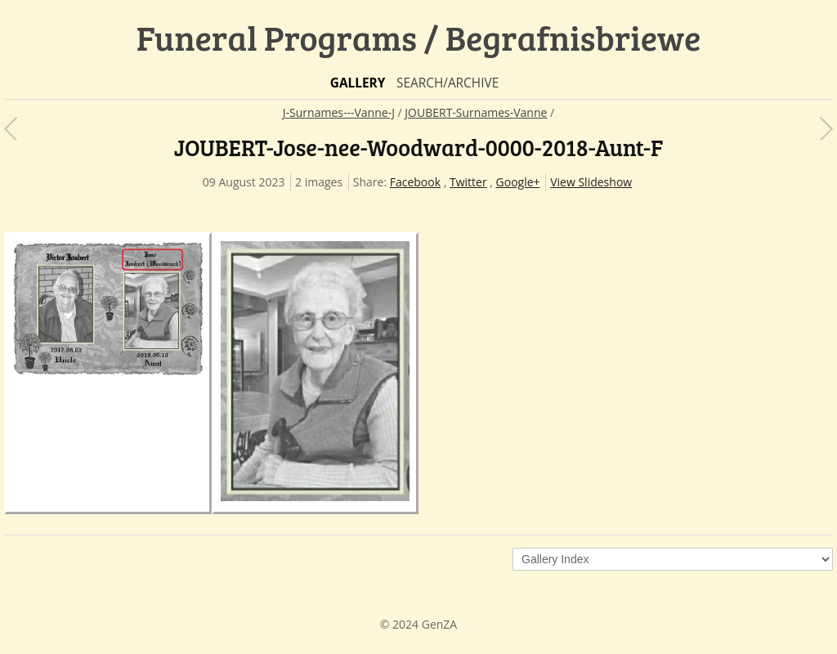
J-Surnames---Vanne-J (339, 112)
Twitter (468, 182)
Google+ (518, 182)
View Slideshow (591, 182)
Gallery (358, 83)
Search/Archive (447, 83)
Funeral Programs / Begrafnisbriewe (419, 37)
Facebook (415, 182)
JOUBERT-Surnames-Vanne (476, 112)
